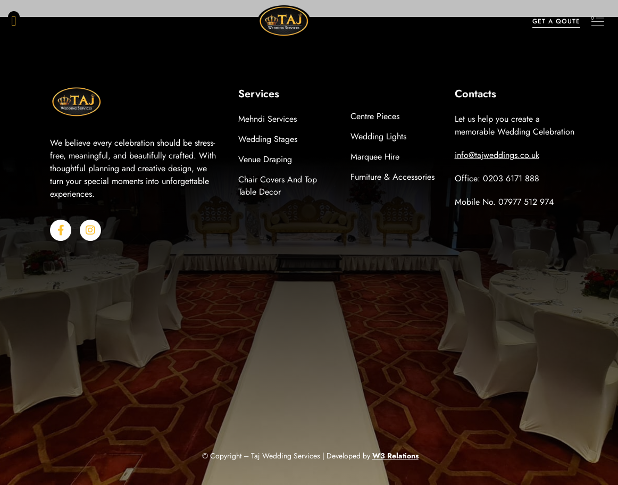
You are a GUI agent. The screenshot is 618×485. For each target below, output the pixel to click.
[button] (14, 21)
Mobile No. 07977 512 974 (504, 202)
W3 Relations (395, 455)
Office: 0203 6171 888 (497, 178)
